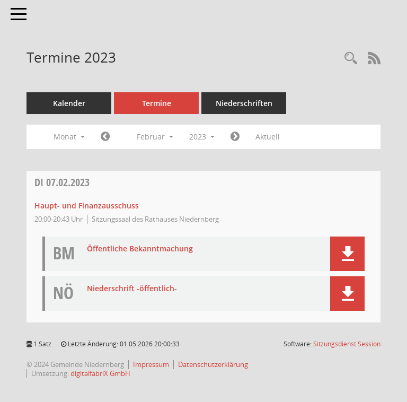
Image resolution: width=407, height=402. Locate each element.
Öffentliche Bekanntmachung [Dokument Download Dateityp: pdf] (140, 249)
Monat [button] (69, 137)
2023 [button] (202, 137)
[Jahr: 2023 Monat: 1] (105, 136)
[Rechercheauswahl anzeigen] (350, 58)
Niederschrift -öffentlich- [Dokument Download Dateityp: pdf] (132, 288)
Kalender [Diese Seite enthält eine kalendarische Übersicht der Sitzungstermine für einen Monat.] (69, 103)
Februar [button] (155, 137)
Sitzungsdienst (347, 343)
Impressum (151, 364)
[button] (347, 254)
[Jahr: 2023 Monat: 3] (235, 136)
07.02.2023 (62, 182)
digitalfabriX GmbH (100, 373)
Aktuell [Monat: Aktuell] (267, 137)
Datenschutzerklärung (213, 364)
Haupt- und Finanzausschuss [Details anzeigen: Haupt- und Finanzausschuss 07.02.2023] (86, 205)
